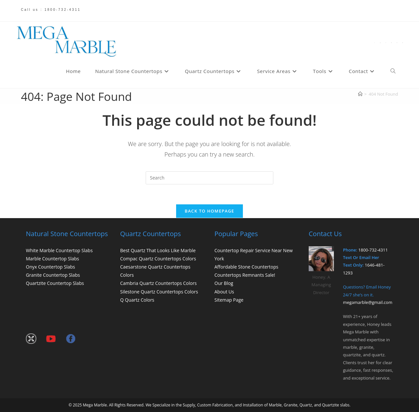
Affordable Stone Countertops (246, 267)
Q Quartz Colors (137, 300)
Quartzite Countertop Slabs (55, 283)
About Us (224, 292)
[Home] (360, 94)
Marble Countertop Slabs (52, 258)
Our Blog (223, 283)
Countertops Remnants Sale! (244, 275)
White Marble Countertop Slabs (59, 250)
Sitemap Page (229, 300)
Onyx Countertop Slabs (50, 267)
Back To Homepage (209, 211)
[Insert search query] (209, 177)
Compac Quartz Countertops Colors (158, 258)
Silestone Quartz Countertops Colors (159, 292)
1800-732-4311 (373, 250)
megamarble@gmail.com (367, 302)
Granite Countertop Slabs (53, 275)
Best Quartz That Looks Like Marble (158, 250)
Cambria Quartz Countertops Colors (158, 283)
